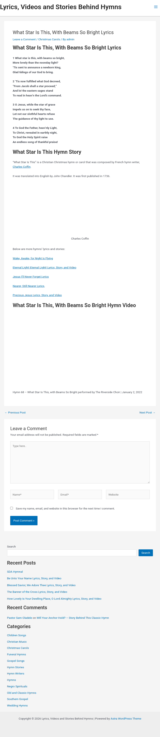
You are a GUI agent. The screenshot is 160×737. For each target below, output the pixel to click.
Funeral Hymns (16, 654)
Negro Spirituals (17, 686)
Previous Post (15, 412)
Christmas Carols (49, 39)
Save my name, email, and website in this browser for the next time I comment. (65, 508)
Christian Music (17, 641)
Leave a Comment (24, 39)
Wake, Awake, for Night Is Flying (33, 258)
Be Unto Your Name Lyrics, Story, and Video (34, 578)
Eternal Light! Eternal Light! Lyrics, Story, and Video (44, 267)
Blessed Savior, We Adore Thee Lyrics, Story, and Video (41, 585)
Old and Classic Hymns (21, 692)
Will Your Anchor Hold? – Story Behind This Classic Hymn (73, 617)
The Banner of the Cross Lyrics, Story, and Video (37, 591)
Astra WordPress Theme (126, 718)
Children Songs (16, 635)
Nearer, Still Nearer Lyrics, (29, 286)
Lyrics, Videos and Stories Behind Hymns (60, 7)
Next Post (147, 412)
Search (11, 546)
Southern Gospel (17, 699)
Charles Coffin (21, 166)
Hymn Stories (15, 667)
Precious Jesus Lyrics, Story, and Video (37, 295)
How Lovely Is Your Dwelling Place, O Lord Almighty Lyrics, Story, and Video (54, 598)
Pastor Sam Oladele (19, 617)
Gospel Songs (16, 660)
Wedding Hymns (17, 705)
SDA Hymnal (15, 571)
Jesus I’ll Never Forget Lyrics (31, 276)
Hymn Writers (15, 673)
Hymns (11, 680)
